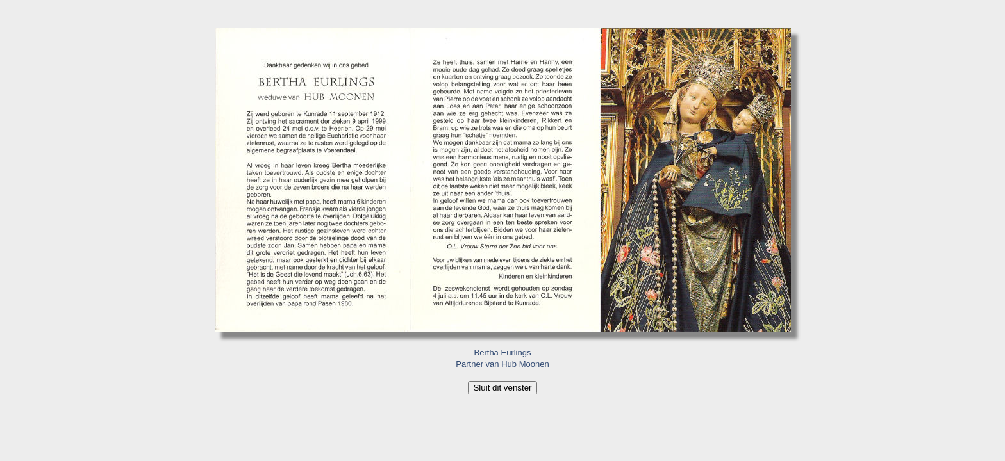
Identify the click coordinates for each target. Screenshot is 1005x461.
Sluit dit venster (502, 387)
